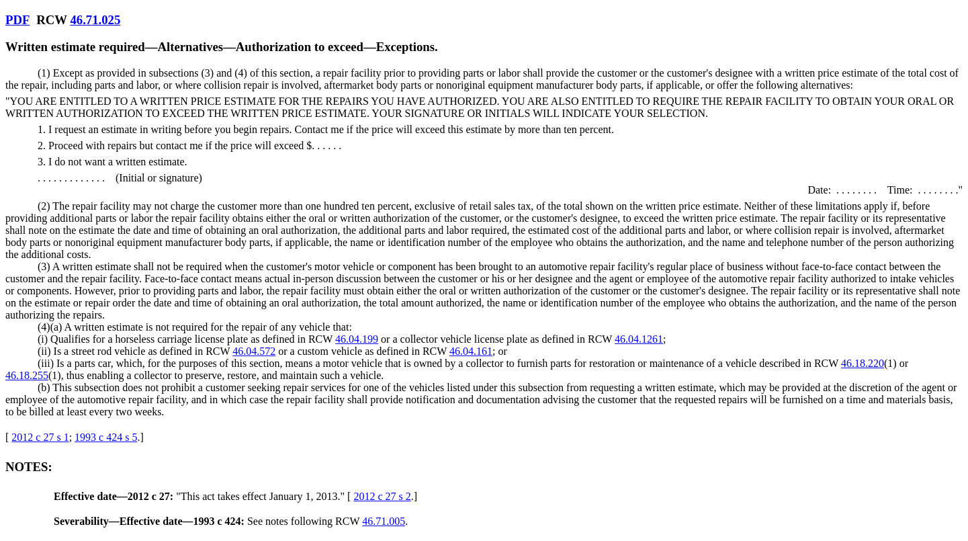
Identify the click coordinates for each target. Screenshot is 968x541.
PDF (17, 20)
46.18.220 (862, 363)
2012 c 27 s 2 (381, 496)
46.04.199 (356, 339)
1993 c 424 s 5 (106, 437)
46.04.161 (470, 351)
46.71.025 (95, 20)
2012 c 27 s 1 (40, 437)
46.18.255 (26, 375)
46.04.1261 (639, 339)
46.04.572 (253, 351)
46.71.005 (383, 521)
